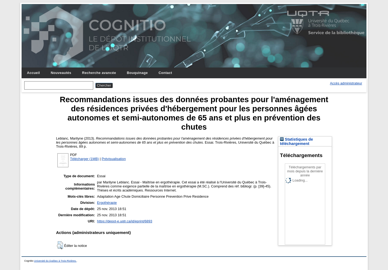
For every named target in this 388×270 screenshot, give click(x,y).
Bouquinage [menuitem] (137, 73)
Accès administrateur (346, 83)
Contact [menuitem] (165, 73)
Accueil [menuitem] (33, 73)
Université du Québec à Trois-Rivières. (55, 261)
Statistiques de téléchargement (296, 141)
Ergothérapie (107, 203)
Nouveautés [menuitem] (61, 73)
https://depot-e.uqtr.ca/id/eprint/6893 (124, 221)
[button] (60, 245)
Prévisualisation (114, 159)
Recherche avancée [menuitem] (99, 73)
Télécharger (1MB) (84, 159)
